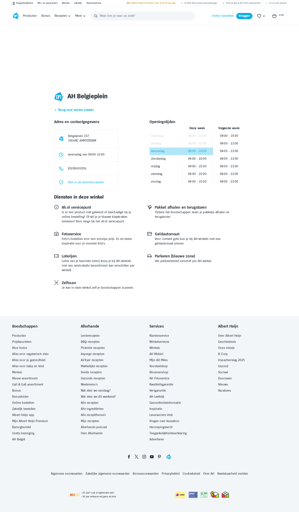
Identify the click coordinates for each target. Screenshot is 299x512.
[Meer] (80, 16)
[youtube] (152, 456)
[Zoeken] (96, 16)
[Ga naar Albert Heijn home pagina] (15, 16)
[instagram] (144, 456)
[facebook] (129, 456)
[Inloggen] (244, 16)
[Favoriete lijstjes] (261, 16)
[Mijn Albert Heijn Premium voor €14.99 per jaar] (151, 3)
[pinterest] (159, 456)
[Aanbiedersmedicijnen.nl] (204, 495)
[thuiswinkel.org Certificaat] (215, 494)
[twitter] (136, 456)
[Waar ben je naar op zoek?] (143, 16)
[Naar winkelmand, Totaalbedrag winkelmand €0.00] (278, 16)
